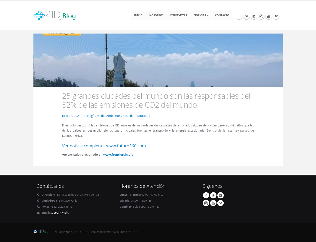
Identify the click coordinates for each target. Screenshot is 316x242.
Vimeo (276, 16)
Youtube (268, 16)
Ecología (89, 116)
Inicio (138, 15)
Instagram (261, 16)
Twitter (246, 16)
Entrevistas (178, 15)
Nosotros (156, 15)
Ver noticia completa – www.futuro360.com (104, 146)
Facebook (239, 16)
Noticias (201, 15)
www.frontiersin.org (118, 155)
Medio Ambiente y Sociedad (116, 116)
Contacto (222, 15)
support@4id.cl (60, 212)
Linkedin (254, 16)
